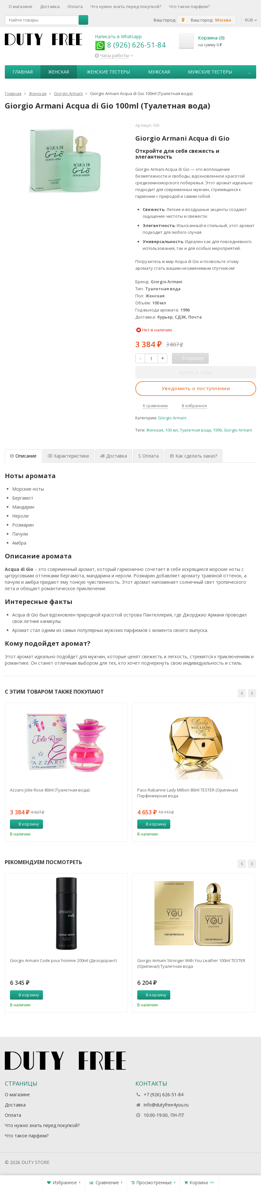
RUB (251, 20)
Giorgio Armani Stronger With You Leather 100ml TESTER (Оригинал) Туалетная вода (191, 963)
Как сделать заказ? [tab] (193, 456)
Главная (23, 72)
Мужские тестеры (210, 72)
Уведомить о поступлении (196, 388)
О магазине (20, 6)
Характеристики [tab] (68, 456)
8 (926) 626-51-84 (130, 44)
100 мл (171, 430)
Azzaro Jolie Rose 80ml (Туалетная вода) (49, 790)
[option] (66, 772)
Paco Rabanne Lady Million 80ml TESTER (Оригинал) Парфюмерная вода (187, 793)
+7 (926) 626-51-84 (163, 1094)
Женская (58, 72)
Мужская (159, 72)
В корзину (25, 824)
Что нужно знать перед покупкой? (125, 6)
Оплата (75, 6)
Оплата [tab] (148, 456)
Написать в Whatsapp (118, 36)
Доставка (50, 6)
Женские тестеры (108, 72)
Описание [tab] (23, 456)
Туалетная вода (195, 430)
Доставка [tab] (113, 456)
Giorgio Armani (172, 418)
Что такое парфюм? (189, 6)
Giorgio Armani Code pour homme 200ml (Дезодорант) (63, 960)
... (249, 72)
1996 (217, 430)
